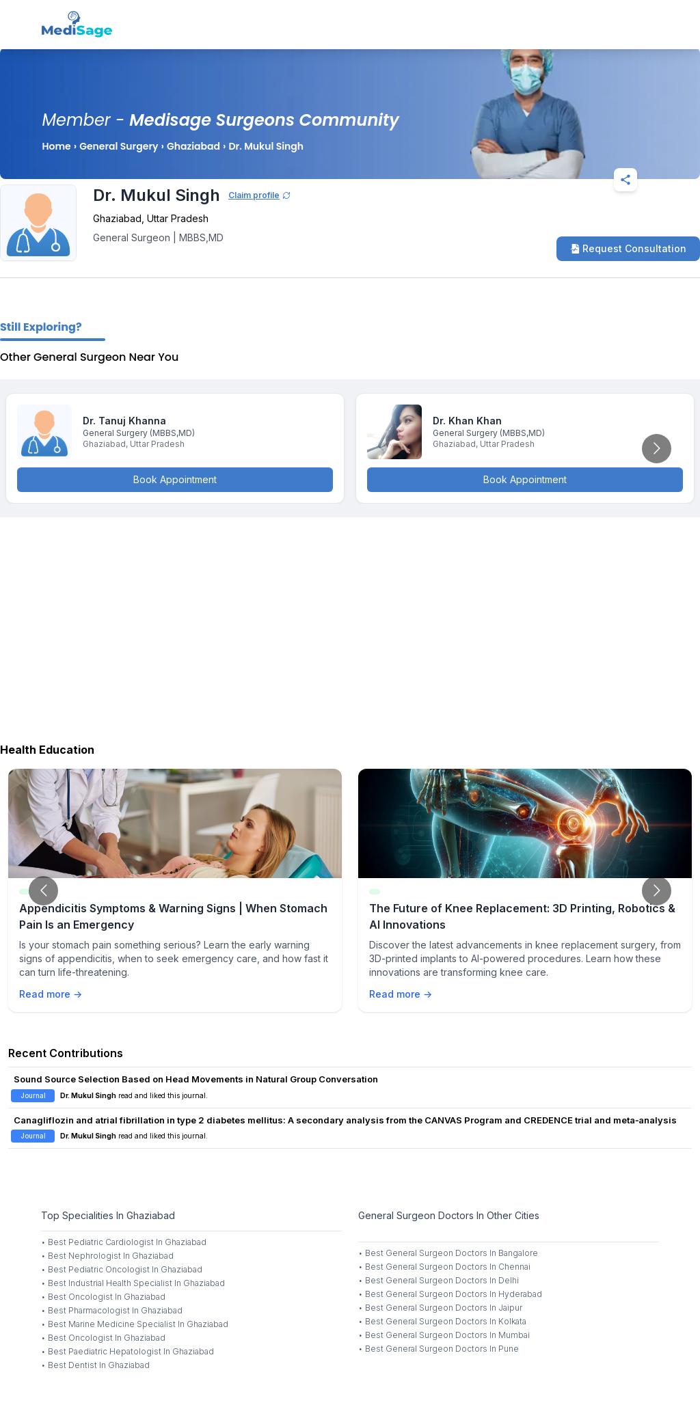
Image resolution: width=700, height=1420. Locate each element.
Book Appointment (175, 479)
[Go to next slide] (656, 448)
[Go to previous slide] (43, 890)
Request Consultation (628, 248)
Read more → (50, 994)
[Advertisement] (350, 626)
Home (56, 146)
